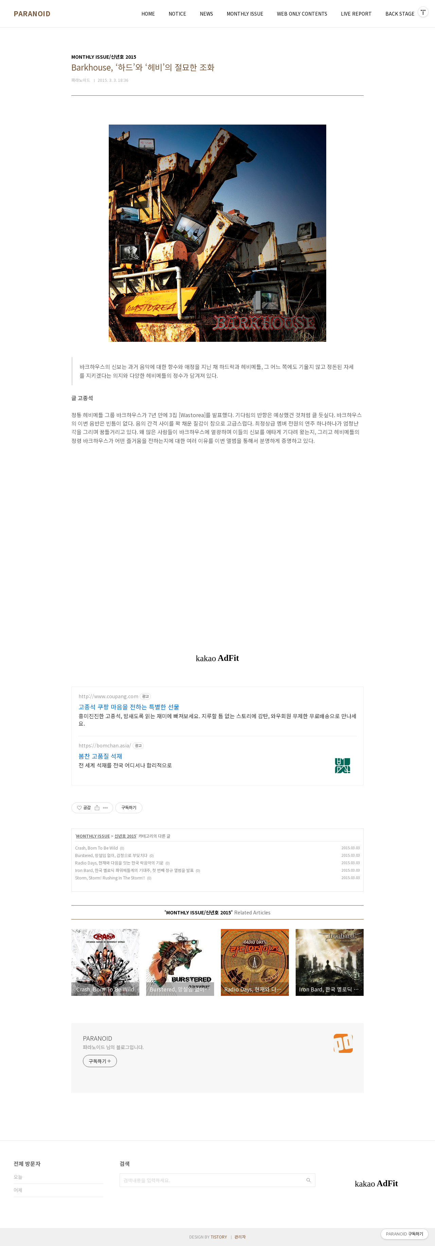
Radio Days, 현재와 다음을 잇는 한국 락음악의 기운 (119, 863)
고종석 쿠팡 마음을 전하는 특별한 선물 (129, 707)
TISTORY (219, 1237)
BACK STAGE (400, 13)
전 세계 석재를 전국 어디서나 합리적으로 (125, 765)
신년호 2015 (125, 836)
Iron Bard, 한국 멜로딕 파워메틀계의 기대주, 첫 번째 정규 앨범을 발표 (134, 870)
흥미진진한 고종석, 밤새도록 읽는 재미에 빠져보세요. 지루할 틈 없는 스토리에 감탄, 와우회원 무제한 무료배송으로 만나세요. (217, 719)
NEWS (206, 13)
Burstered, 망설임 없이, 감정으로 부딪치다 (111, 855)
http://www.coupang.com (108, 696)
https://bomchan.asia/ (105, 745)
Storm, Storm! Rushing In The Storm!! (110, 877)
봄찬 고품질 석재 (100, 756)
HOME (148, 13)
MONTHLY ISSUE (245, 13)
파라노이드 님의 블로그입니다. (113, 1047)
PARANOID (32, 13)
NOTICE (177, 13)
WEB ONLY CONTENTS (302, 13)
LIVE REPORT (356, 13)
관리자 (240, 1237)
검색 (308, 1180)
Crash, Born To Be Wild (96, 848)
